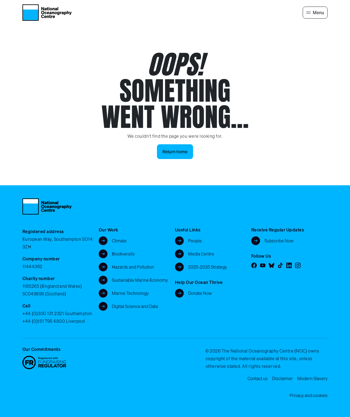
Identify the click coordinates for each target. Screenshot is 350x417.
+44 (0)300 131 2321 (43, 313)
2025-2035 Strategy (207, 267)
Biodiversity (123, 254)
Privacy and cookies (309, 395)
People (195, 241)
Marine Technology (130, 293)
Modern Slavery (312, 378)
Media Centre (201, 254)
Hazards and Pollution (133, 267)
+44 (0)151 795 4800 (43, 321)
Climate (119, 241)
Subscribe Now (279, 241)
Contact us (257, 378)
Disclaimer (282, 378)
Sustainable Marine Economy (140, 280)
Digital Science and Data (135, 306)
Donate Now (200, 293)
